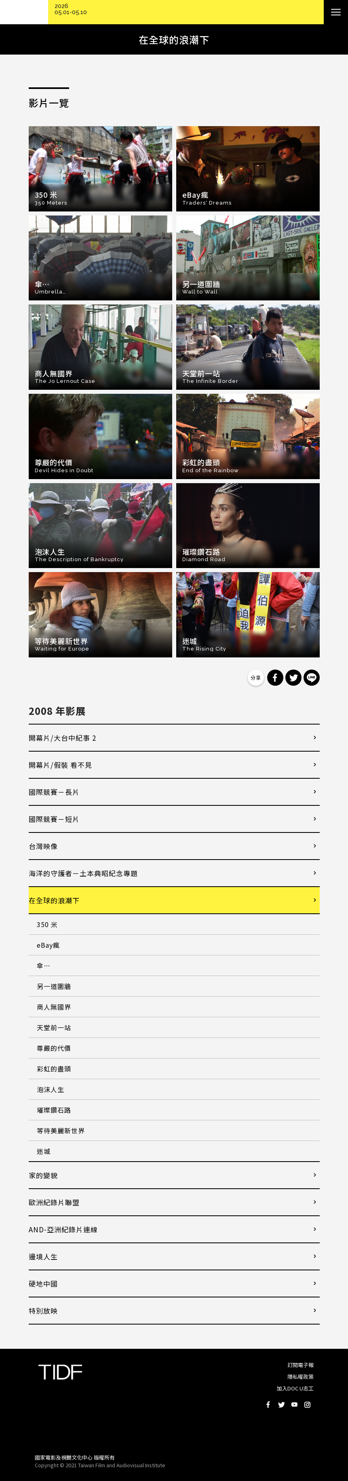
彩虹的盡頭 (54, 1068)
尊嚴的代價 (54, 1048)
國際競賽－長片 (54, 792)
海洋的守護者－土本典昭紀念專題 (83, 873)
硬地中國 (43, 1283)
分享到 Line (312, 678)
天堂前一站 (54, 1027)
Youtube (294, 1404)
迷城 (44, 1151)
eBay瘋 (48, 945)
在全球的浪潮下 (54, 900)
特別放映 (43, 1311)
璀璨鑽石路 (54, 1110)
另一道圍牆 (54, 986)
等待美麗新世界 (61, 1130)
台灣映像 (43, 846)
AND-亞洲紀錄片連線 (63, 1229)
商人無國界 (54, 1007)
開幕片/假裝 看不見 (60, 765)
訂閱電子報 (300, 1365)
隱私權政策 (300, 1376)
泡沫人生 (50, 1089)
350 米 (47, 924)
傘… (44, 965)
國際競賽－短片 (54, 819)
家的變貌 (43, 1175)
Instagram (307, 1404)
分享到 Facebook (275, 678)
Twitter (281, 1404)
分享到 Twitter (293, 678)
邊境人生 (43, 1256)
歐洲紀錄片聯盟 (54, 1202)
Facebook (268, 1404)
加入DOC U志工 (295, 1388)
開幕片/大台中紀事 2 (62, 738)
